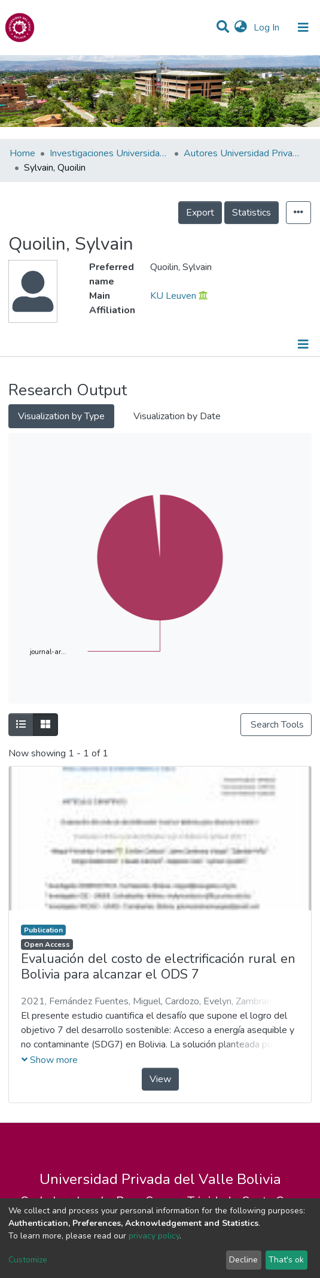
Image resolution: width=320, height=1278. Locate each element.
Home (22, 153)
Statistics (251, 212)
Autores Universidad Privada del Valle (243, 153)
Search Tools (276, 724)
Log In (268, 27)
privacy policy (154, 1235)
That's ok (286, 1259)
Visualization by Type (61, 416)
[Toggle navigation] (303, 28)
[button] (240, 27)
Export (200, 212)
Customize (27, 1259)
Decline (243, 1259)
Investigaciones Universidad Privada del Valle (109, 153)
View (160, 1079)
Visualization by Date (177, 416)
